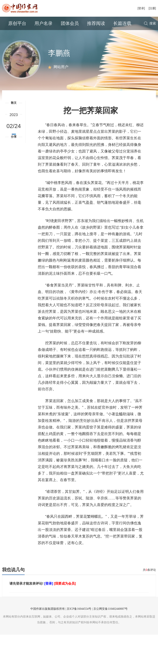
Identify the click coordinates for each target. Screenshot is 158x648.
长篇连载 (122, 23)
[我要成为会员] (65, 597)
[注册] (152, 8)
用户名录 (43, 23)
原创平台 (17, 23)
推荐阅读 (96, 23)
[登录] (141, 8)
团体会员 (70, 23)
